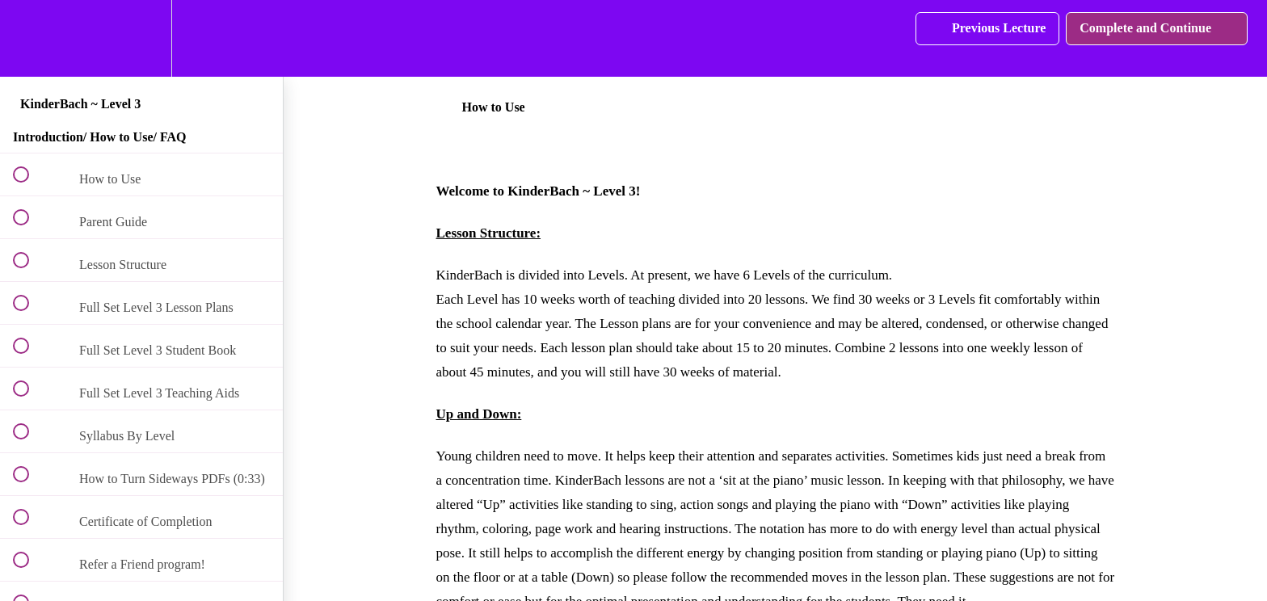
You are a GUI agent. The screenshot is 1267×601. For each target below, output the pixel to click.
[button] (30, 38)
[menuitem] (141, 38)
